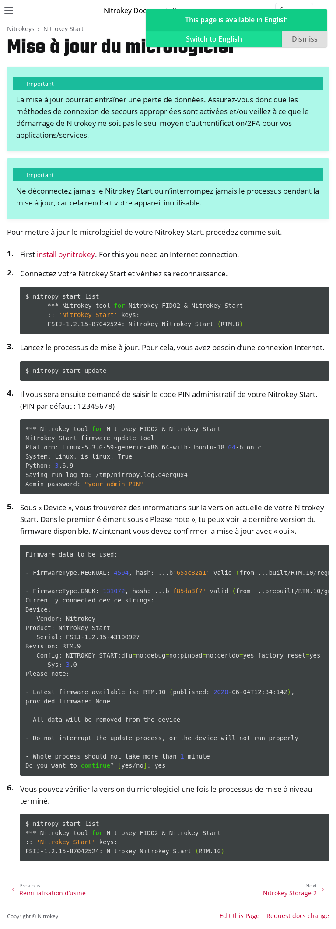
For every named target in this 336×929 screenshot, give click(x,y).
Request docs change (297, 916)
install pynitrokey (66, 254)
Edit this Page (239, 916)
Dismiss (305, 39)
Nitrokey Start (63, 28)
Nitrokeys (21, 28)
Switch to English (214, 39)
